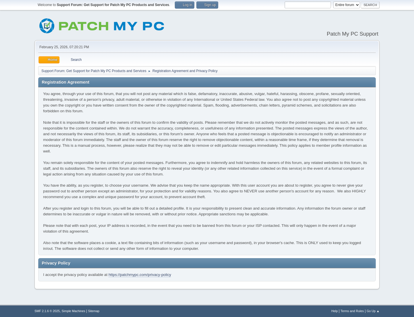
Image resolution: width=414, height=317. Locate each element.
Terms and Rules (352, 311)
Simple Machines (73, 311)
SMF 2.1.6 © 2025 (47, 311)
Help (334, 311)
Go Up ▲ (373, 311)
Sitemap (93, 311)
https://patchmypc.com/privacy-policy (139, 274)
